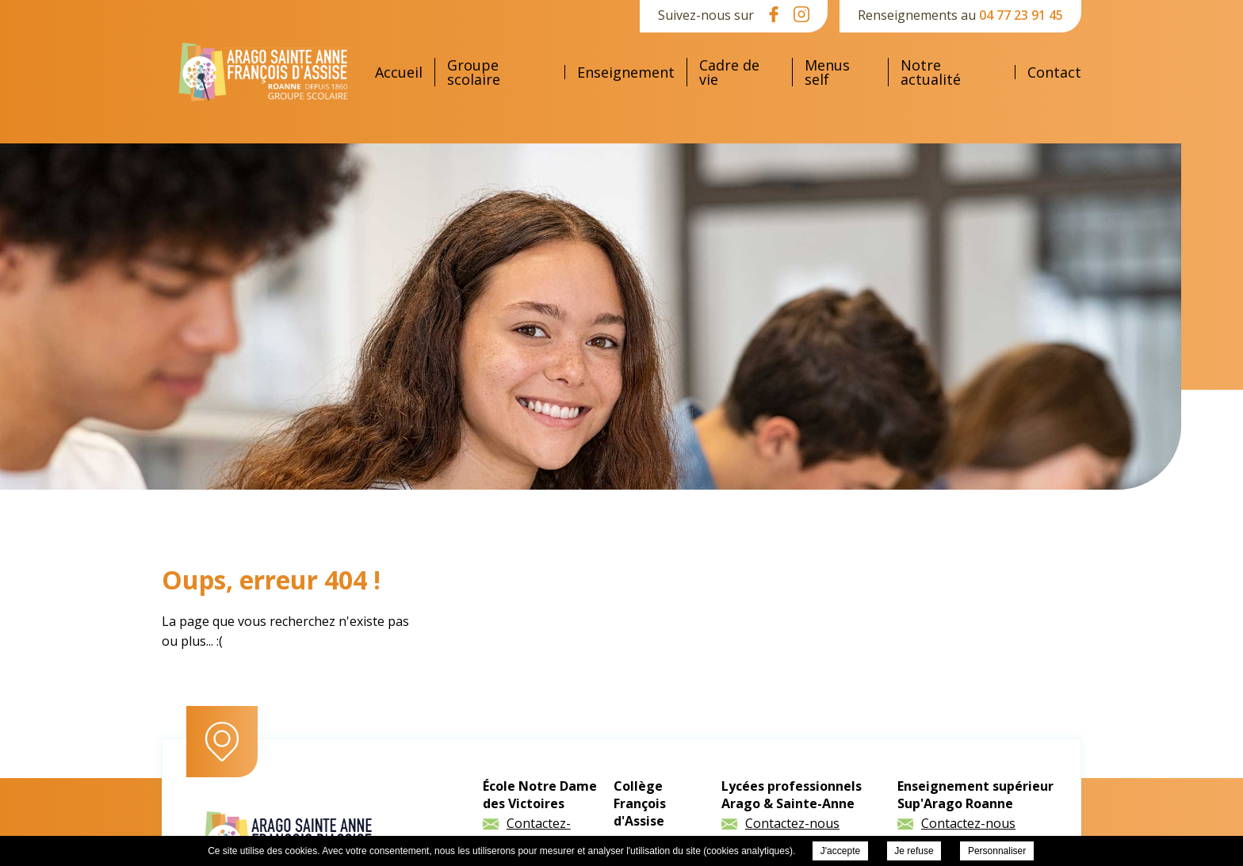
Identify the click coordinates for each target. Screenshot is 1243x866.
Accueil (399, 72)
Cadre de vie (729, 72)
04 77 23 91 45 (1021, 15)
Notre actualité (931, 72)
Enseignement (626, 72)
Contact (1054, 72)
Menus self (827, 72)
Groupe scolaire (473, 72)
